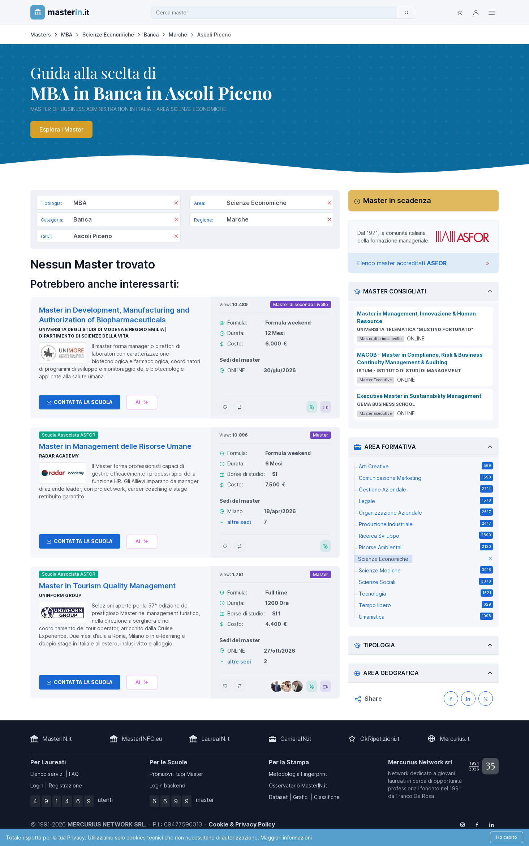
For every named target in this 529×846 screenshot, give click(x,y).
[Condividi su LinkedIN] (468, 698)
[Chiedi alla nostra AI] (142, 402)
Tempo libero (426, 604)
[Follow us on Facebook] (477, 824)
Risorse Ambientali (426, 546)
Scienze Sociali (426, 581)
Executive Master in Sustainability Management (419, 396)
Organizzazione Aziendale (426, 512)
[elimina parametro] (490, 559)
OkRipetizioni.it (380, 738)
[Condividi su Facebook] (451, 698)
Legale (426, 500)
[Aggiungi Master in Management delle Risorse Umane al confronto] (239, 546)
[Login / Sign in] (475, 12)
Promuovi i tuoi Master (176, 774)
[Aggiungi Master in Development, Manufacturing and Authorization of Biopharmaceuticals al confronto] (239, 407)
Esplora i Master (61, 129)
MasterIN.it (57, 738)
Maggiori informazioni (286, 837)
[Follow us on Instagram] (462, 824)
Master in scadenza (397, 200)
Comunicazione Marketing (426, 477)
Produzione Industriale (426, 523)
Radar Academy (59, 456)
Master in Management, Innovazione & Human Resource (416, 317)
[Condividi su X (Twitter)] (485, 698)
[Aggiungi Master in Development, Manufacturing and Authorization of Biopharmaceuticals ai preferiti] (225, 407)
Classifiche (327, 797)
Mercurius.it (455, 738)
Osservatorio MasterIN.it (298, 785)
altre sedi (239, 522)
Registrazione (65, 785)
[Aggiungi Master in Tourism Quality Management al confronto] (239, 685)
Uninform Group (60, 595)
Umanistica (426, 616)
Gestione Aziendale (426, 489)
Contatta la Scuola (80, 402)
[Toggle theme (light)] (459, 12)
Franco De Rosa (415, 796)
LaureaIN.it (215, 738)
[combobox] (276, 12)
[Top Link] (491, 12)
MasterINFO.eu (142, 738)
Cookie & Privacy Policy (241, 824)
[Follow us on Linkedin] (491, 824)
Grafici (301, 797)
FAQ (74, 774)
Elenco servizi (47, 774)
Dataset (278, 797)
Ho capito (506, 837)
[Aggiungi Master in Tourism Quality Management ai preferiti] (225, 685)
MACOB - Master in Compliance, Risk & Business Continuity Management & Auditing (420, 358)
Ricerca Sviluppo (426, 535)
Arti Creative (426, 465)
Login (36, 785)
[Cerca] (406, 12)
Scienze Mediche (426, 570)
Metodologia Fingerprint (298, 774)
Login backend (167, 785)
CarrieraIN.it (295, 738)
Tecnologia (426, 593)
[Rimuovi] (176, 203)
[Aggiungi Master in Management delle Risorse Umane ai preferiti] (225, 546)
